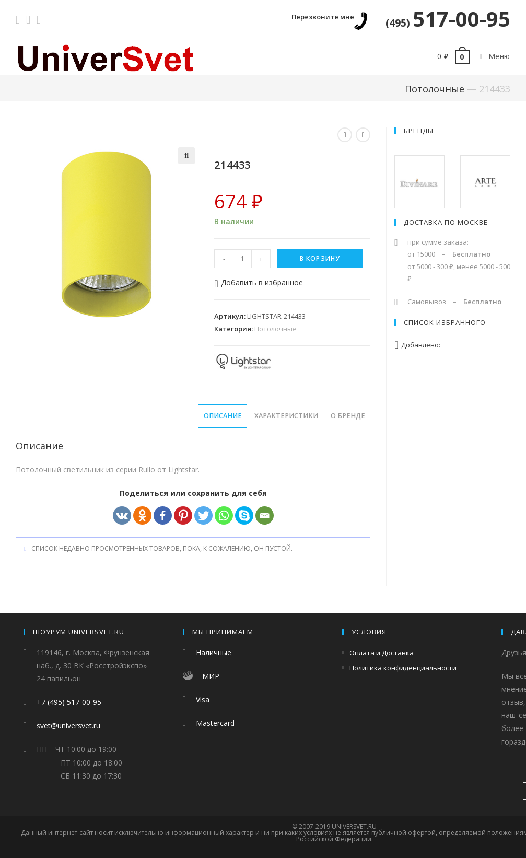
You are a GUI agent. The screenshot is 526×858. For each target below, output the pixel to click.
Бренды (419, 130)
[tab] (222, 416)
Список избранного (445, 322)
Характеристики (286, 415)
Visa (202, 699)
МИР (210, 676)
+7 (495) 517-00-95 (69, 702)
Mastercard (215, 723)
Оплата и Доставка (381, 652)
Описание (223, 415)
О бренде (348, 415)
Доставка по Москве (446, 222)
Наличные (213, 652)
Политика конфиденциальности (403, 668)
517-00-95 (447, 18)
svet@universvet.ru (68, 726)
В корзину (320, 258)
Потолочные (434, 89)
